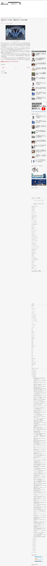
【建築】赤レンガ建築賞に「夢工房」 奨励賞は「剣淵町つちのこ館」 (39, 395)
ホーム (16, 67)
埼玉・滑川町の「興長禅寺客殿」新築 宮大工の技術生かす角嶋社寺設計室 (41, 64)
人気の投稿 (33, 51)
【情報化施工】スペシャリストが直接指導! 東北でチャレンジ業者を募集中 (39, 400)
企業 (32, 330)
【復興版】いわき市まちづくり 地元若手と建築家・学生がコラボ (39, 499)
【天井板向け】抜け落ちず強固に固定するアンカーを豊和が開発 (39, 412)
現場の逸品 (33, 337)
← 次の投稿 (3, 67)
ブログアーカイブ (43, 51)
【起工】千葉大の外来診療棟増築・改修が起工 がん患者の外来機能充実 (39, 434)
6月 (33, 544)
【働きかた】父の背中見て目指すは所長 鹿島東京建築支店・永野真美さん (41, 88)
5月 (33, 545)
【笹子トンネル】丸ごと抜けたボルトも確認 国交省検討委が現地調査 (40, 507)
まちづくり (33, 327)
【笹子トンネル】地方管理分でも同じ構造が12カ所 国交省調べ (39, 505)
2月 (33, 549)
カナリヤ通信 (34, 265)
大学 (32, 233)
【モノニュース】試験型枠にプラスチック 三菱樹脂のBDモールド (39, 410)
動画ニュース (34, 268)
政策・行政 (33, 215)
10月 (34, 539)
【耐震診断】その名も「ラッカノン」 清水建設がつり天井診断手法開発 (39, 427)
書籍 (32, 228)
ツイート (2, 21)
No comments (10, 23)
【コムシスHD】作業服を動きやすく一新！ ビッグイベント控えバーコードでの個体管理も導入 (41, 160)
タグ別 (38, 51)
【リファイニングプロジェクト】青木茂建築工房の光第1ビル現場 (39, 460)
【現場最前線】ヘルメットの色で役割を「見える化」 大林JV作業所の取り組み (41, 156)
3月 (33, 548)
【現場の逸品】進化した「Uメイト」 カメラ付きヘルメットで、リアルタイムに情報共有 (41, 83)
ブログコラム (34, 240)
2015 (33, 372)
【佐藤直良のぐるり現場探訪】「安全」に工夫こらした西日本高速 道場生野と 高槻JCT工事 (41, 151)
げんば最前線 (34, 224)
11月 (34, 538)
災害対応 (33, 243)
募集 (32, 227)
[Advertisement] (38, 8)
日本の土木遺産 (34, 258)
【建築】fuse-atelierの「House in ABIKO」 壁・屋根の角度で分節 (39, 490)
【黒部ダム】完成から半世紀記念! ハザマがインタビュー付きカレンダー (39, 404)
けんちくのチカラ (34, 247)
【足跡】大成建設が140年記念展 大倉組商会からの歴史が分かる (39, 443)
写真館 (33, 267)
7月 (33, 543)
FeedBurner (40, 203)
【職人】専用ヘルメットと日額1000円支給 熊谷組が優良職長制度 (39, 387)
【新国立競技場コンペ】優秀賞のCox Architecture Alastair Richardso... (38, 421)
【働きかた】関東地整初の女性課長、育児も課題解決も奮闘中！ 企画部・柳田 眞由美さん (41, 59)
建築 (32, 209)
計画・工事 (33, 222)
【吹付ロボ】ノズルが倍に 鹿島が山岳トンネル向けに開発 (14, 19)
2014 (33, 373)
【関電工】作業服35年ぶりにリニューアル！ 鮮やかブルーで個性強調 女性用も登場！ (41, 93)
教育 (32, 218)
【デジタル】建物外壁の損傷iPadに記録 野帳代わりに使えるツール (39, 456)
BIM (32, 225)
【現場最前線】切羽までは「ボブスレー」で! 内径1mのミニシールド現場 (40, 454)
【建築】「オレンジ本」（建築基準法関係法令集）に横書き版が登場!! (39, 484)
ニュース (33, 221)
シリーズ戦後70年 (34, 259)
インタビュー (34, 230)
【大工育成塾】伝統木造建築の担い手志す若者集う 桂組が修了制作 (39, 535)
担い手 (33, 231)
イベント (33, 212)
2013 (33, 374)
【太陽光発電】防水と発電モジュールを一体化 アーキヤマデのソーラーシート (39, 492)
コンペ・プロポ (34, 237)
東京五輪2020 (34, 249)
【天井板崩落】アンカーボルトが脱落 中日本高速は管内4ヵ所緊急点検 (39, 522)
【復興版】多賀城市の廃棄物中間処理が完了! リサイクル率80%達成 (40, 464)
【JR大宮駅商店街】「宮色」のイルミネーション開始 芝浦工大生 (39, 462)
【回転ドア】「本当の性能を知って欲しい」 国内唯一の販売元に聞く (41, 78)
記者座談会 (33, 236)
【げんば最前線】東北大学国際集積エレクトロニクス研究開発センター (39, 408)
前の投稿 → (29, 67)
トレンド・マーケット (35, 246)
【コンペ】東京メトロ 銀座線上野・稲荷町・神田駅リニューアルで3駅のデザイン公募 (39, 436)
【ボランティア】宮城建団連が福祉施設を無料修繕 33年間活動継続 (39, 481)
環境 (32, 255)
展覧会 (33, 261)
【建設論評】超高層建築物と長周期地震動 (39, 536)
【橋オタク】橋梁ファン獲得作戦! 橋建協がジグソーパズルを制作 (39, 429)
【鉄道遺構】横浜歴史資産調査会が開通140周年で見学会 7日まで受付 (39, 389)
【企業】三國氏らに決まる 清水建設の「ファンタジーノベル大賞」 (39, 524)
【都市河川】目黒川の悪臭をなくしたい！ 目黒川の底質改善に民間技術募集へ (41, 131)
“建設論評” (33, 253)
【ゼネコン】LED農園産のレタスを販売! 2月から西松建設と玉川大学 (39, 469)
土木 (7, 23)
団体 (32, 352)
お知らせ (33, 252)
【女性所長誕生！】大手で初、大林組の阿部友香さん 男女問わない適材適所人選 (41, 54)
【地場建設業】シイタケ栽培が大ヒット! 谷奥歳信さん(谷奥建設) (39, 488)
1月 (33, 550)
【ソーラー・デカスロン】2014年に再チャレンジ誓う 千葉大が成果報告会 (39, 419)
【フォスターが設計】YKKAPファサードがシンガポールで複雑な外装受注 (39, 415)
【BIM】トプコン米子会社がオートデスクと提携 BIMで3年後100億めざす (39, 479)
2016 (33, 371)
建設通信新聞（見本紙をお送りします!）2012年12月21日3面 (9, 61)
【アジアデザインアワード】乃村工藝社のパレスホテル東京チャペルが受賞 (39, 402)
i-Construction (33, 308)
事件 (32, 262)
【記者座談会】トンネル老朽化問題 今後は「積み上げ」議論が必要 (39, 496)
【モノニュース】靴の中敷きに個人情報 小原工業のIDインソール (39, 452)
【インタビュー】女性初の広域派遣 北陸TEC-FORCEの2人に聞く (41, 146)
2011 (33, 552)
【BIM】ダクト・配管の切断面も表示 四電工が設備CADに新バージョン (39, 391)
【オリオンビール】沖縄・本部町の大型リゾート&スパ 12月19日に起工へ (39, 471)
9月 (33, 540)
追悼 (32, 264)
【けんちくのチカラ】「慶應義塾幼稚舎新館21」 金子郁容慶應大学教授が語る (41, 73)
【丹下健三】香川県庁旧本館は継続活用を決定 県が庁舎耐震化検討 (39, 528)
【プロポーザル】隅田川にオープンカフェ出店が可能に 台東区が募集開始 (39, 473)
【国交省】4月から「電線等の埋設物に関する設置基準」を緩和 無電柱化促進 (41, 68)
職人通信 (33, 250)
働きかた (33, 234)
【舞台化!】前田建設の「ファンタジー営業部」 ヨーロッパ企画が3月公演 (39, 509)
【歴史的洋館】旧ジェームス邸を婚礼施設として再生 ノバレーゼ (39, 477)
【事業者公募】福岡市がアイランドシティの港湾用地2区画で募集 (39, 432)
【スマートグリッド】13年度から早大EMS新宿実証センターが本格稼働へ (39, 398)
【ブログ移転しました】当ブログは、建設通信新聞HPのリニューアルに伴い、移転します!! (41, 98)
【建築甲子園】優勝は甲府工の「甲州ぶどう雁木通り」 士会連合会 (39, 385)
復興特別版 (33, 364)
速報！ (33, 256)
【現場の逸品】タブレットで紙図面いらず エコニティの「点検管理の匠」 (39, 533)
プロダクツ (33, 219)
